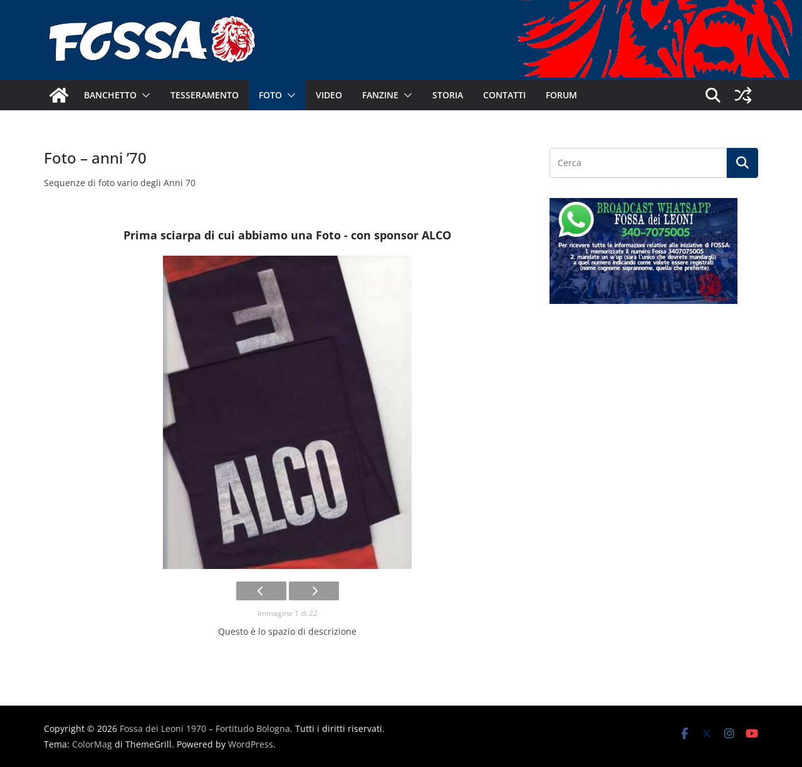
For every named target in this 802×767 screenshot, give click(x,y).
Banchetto (110, 95)
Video (329, 95)
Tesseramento (204, 95)
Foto (270, 95)
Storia (447, 95)
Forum (561, 95)
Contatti (504, 95)
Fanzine (380, 95)
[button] (143, 95)
